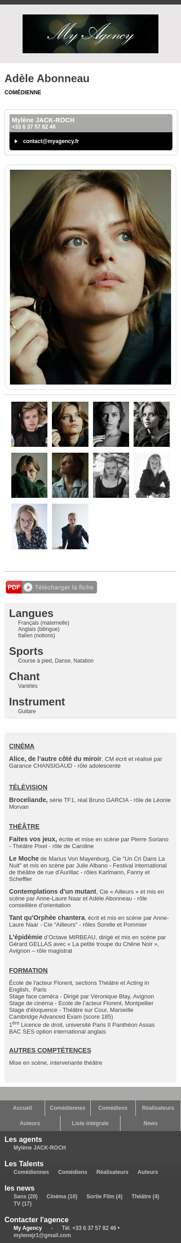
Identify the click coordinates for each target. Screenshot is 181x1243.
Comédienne (23, 92)
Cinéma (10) (61, 1196)
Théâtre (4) (145, 1196)
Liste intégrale (90, 1123)
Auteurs (30, 1123)
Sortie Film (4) (104, 1196)
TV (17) (23, 1204)
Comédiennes (68, 1108)
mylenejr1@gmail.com (42, 1235)
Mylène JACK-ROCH (40, 1148)
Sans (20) (25, 1196)
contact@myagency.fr (51, 141)
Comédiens (113, 1108)
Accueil (22, 1108)
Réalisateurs (158, 1108)
